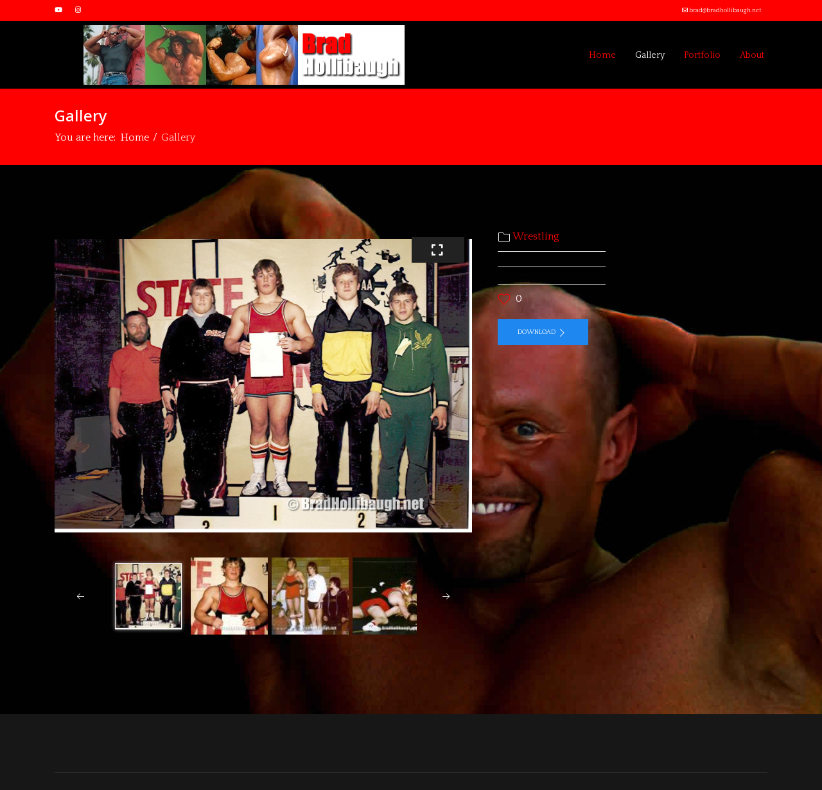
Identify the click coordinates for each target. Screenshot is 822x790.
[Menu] (63, 55)
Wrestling (535, 236)
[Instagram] (78, 10)
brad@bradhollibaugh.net (725, 10)
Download (543, 332)
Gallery (650, 55)
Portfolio (702, 55)
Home (602, 55)
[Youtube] (58, 10)
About (752, 55)
